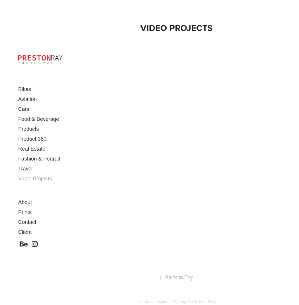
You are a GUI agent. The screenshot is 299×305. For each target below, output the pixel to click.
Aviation (27, 99)
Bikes (24, 89)
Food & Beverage (38, 119)
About (25, 202)
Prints (25, 212)
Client (25, 232)
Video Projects (35, 179)
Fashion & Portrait (39, 159)
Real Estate (31, 149)
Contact (27, 222)
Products (28, 129)
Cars (23, 109)
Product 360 (32, 139)
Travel (25, 169)
